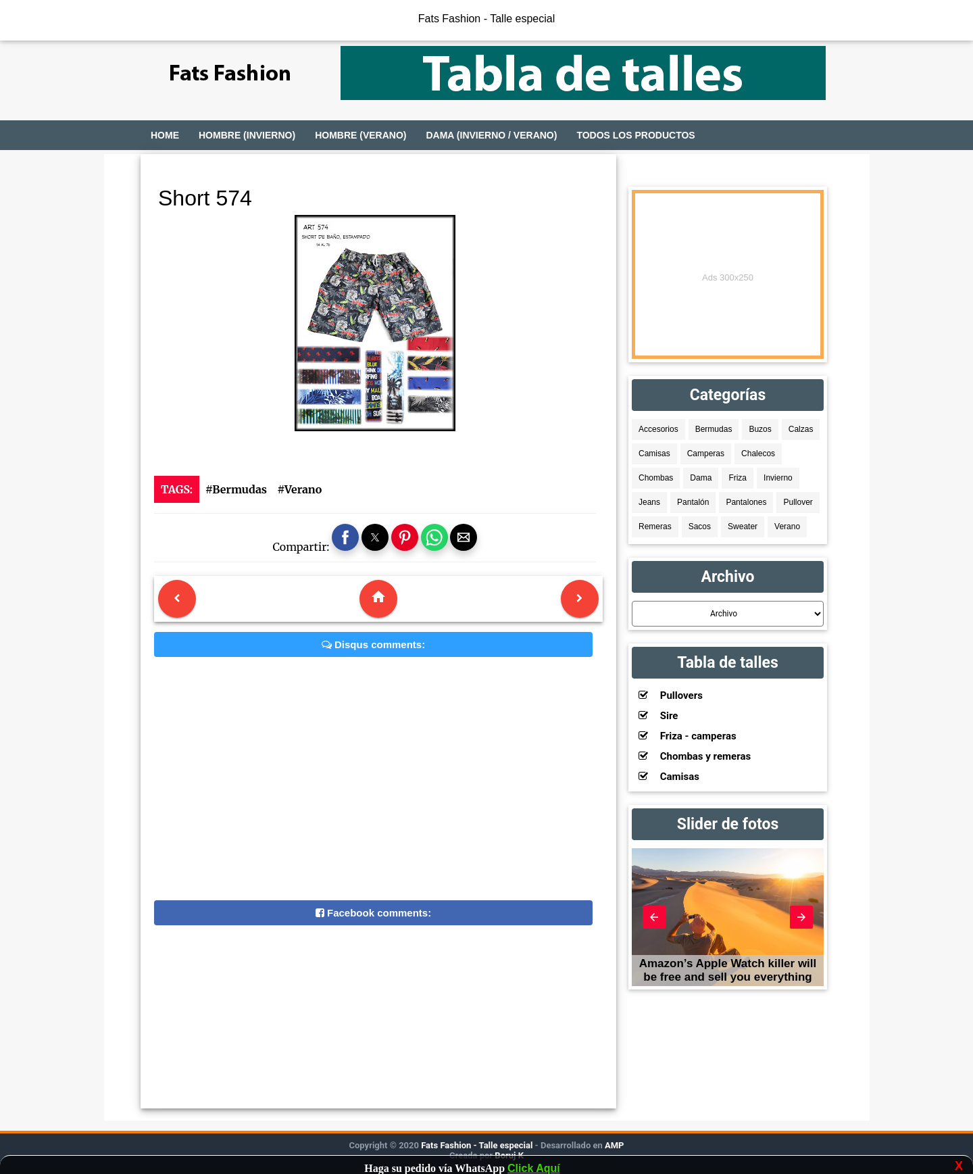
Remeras (655, 526)
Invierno (778, 478)
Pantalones (746, 502)
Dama (701, 478)
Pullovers (671, 695)
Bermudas (713, 429)
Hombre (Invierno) (247, 135)
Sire (658, 716)
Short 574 (205, 198)
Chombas (656, 478)
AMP (613, 1145)
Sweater (742, 526)
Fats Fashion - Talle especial (486, 18)
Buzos (760, 429)
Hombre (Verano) (360, 135)
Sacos (700, 526)
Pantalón (693, 502)
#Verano (299, 489)
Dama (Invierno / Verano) (491, 135)
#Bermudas (236, 489)
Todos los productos (635, 135)
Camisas (654, 453)
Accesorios (658, 429)
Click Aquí (533, 1168)
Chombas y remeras (695, 756)
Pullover (797, 502)
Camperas (705, 453)
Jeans (649, 502)
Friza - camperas (688, 736)
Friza (737, 478)
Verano (787, 526)
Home (165, 135)
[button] (345, 537)
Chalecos (758, 453)
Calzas (801, 429)
